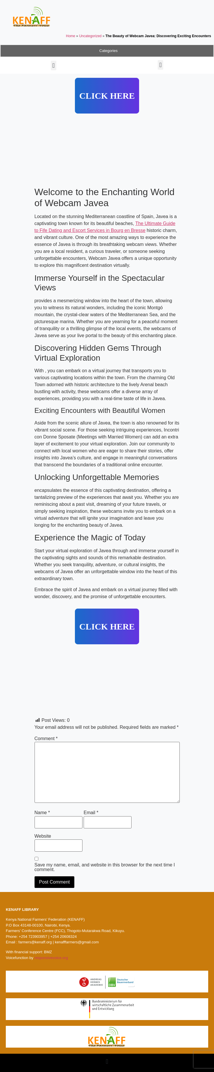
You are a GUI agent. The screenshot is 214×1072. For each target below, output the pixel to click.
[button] (53, 65)
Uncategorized (90, 36)
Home (70, 36)
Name (42, 812)
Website (43, 836)
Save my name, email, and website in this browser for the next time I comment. (105, 867)
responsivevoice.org (51, 958)
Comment (46, 738)
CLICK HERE (107, 95)
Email (91, 812)
